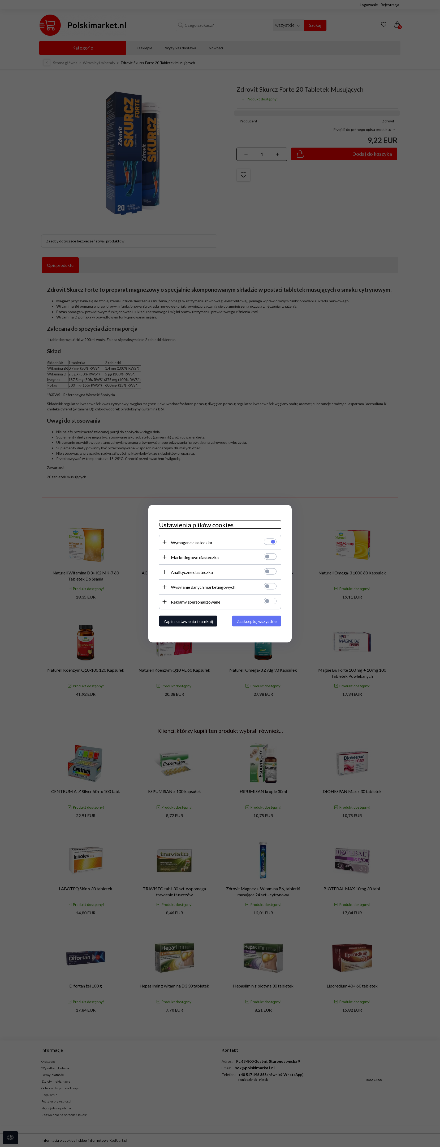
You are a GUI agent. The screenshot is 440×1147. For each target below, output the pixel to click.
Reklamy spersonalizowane (195, 601)
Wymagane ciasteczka (191, 542)
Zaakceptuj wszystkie (257, 620)
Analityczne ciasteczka (192, 571)
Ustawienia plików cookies (196, 524)
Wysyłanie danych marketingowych (203, 586)
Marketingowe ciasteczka (195, 557)
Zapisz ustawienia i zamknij (188, 620)
